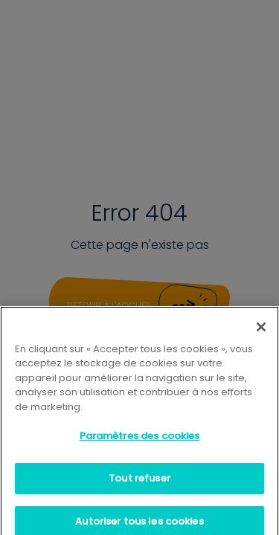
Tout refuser (139, 484)
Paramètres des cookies (140, 442)
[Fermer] (261, 333)
